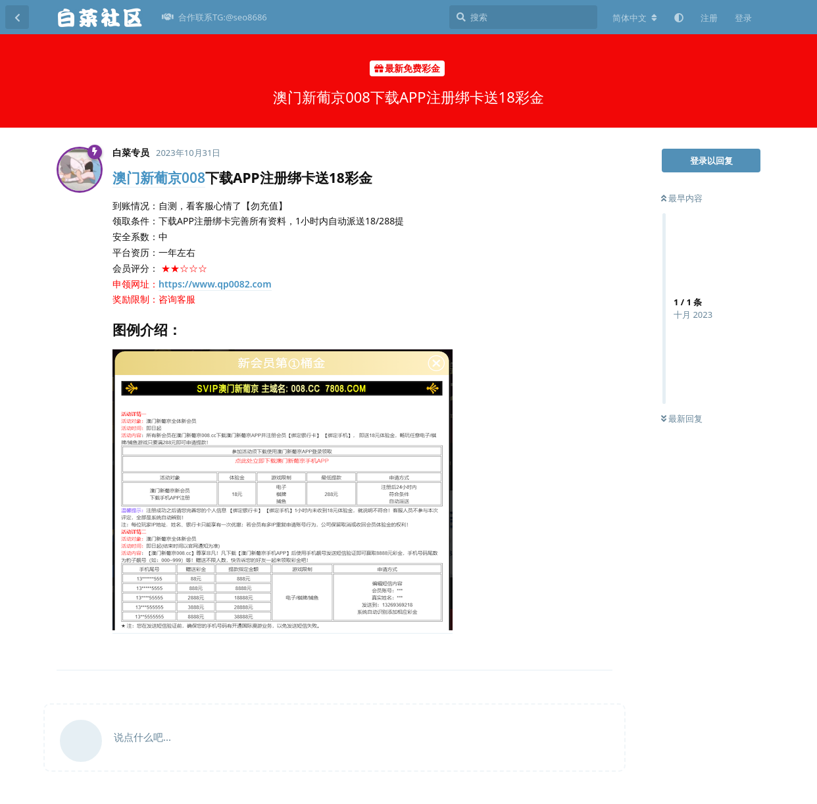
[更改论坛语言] (635, 18)
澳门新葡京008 (158, 177)
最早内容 (682, 198)
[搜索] (523, 17)
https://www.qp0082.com (215, 284)
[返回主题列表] (17, 17)
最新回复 (682, 418)
